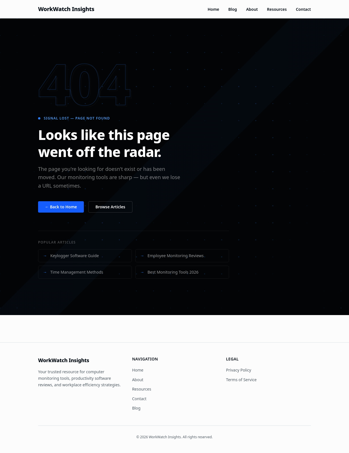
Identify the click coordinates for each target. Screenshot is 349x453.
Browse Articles (110, 206)
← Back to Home (61, 206)
